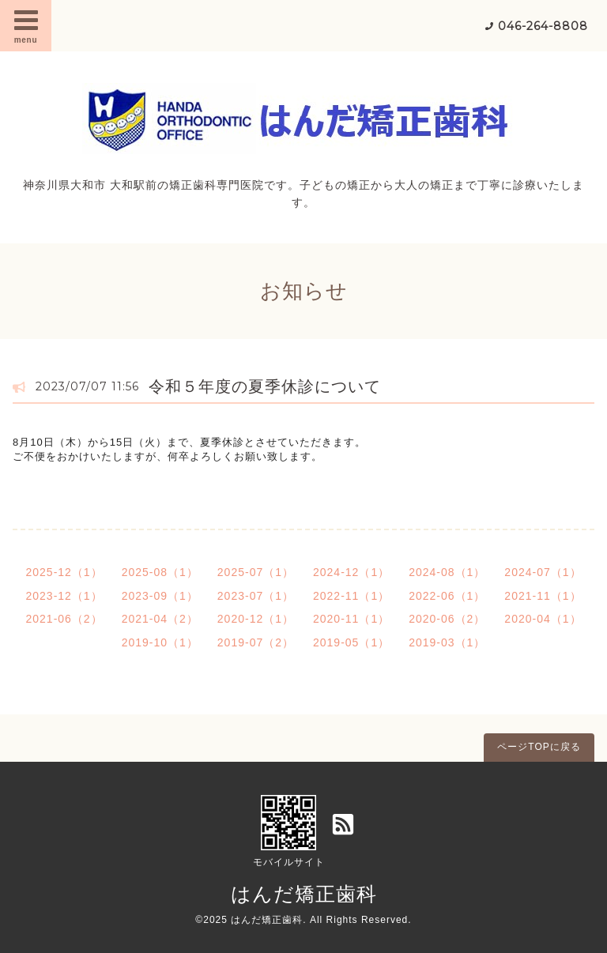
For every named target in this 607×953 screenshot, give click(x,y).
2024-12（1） (351, 572)
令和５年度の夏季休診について (265, 386)
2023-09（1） (160, 596)
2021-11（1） (542, 596)
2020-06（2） (447, 618)
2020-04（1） (542, 618)
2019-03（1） (447, 642)
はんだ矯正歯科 (304, 894)
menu (26, 25)
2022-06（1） (447, 596)
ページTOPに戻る (538, 746)
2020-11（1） (351, 618)
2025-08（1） (160, 572)
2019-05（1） (351, 642)
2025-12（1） (63, 572)
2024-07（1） (542, 572)
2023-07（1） (255, 596)
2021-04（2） (160, 618)
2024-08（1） (447, 572)
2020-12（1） (255, 618)
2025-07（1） (255, 572)
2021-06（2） (63, 618)
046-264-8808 (543, 26)
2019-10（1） (160, 642)
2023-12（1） (63, 596)
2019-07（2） (255, 642)
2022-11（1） (351, 596)
